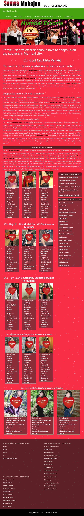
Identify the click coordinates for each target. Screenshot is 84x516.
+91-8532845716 (59, 5)
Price (58, 16)
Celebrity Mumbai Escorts (44, 305)
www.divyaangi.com (50, 489)
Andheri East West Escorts (67, 212)
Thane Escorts (63, 224)
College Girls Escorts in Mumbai (69, 195)
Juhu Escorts (63, 206)
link (4, 455)
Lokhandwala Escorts (66, 215)
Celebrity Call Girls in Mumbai (11, 307)
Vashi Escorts (63, 218)
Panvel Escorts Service (67, 97)
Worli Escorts (63, 237)
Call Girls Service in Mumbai (15, 420)
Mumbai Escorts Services (70, 174)
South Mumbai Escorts (66, 228)
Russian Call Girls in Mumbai (28, 380)
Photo (5, 452)
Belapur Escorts (64, 265)
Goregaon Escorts (64, 246)
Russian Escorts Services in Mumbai (36, 334)
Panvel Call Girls (71, 83)
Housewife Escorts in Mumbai (10, 215)
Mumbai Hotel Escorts (43, 16)
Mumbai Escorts (10, 11)
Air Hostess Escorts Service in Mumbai (68, 191)
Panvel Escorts (33, 70)
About (5, 449)
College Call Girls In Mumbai (68, 420)
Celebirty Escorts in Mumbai (27, 327)
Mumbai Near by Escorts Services (70, 199)
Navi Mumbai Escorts (65, 231)
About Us (18, 16)
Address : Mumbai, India (51, 483)
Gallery (28, 16)
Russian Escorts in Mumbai (10, 380)
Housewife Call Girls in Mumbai (10, 195)
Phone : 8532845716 (50, 486)
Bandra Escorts (63, 209)
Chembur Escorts (64, 259)
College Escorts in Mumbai (41, 420)
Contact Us (68, 16)
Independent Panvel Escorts (25, 78)
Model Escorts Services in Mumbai (39, 225)
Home (8, 16)
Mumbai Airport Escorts (66, 203)
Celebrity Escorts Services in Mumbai (38, 279)
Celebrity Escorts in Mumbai (10, 327)
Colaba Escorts (63, 262)
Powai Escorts (63, 243)
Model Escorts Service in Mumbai (46, 251)
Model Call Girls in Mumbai (10, 251)
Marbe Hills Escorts (65, 256)
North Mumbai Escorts (66, 234)
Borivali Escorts (64, 253)
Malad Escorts (63, 221)
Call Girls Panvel (49, 60)
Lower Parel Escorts (65, 240)
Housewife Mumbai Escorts (27, 195)
